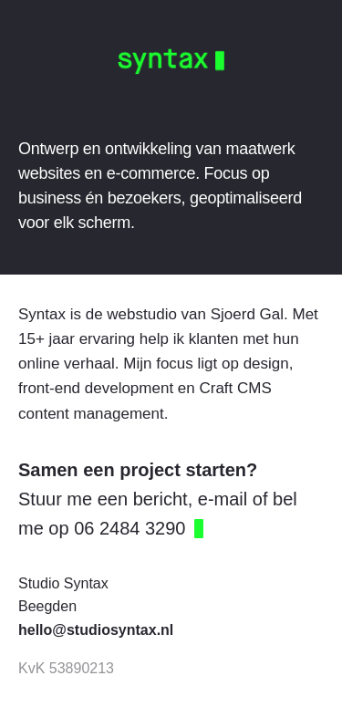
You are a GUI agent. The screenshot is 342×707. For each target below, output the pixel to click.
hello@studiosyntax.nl (95, 630)
